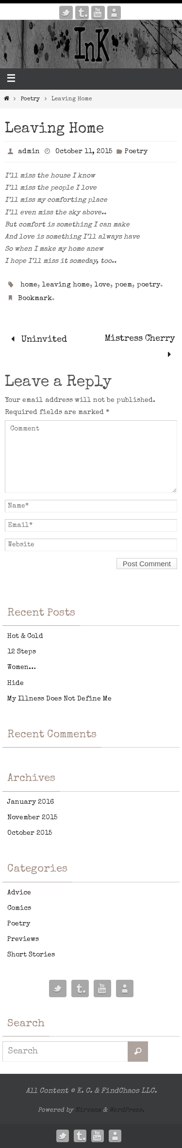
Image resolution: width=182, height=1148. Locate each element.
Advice (19, 893)
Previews (23, 939)
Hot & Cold (25, 636)
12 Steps (21, 652)
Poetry (30, 99)
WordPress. (127, 1110)
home (28, 285)
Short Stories (31, 955)
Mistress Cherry (140, 347)
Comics (19, 908)
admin (29, 151)
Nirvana (88, 1110)
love (102, 285)
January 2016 (30, 802)
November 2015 (32, 817)
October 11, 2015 (83, 151)
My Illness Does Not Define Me (59, 699)
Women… (21, 667)
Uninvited (37, 339)
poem (123, 285)
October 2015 (29, 833)
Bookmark (35, 298)
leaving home (66, 285)
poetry (148, 285)
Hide (15, 683)
